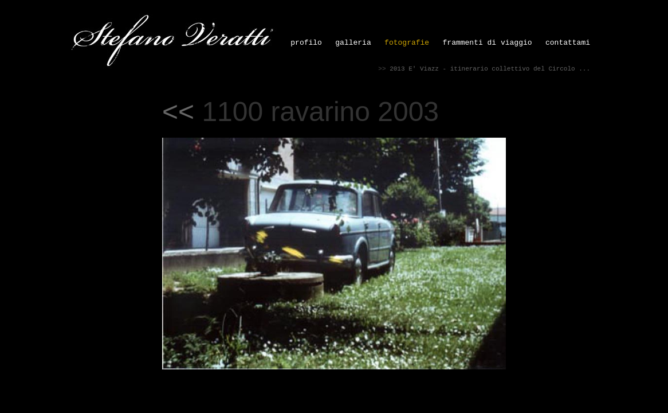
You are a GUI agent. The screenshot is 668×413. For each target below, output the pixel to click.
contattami (567, 42)
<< (178, 111)
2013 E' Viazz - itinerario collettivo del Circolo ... (490, 68)
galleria (353, 42)
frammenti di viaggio (487, 42)
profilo (306, 42)
